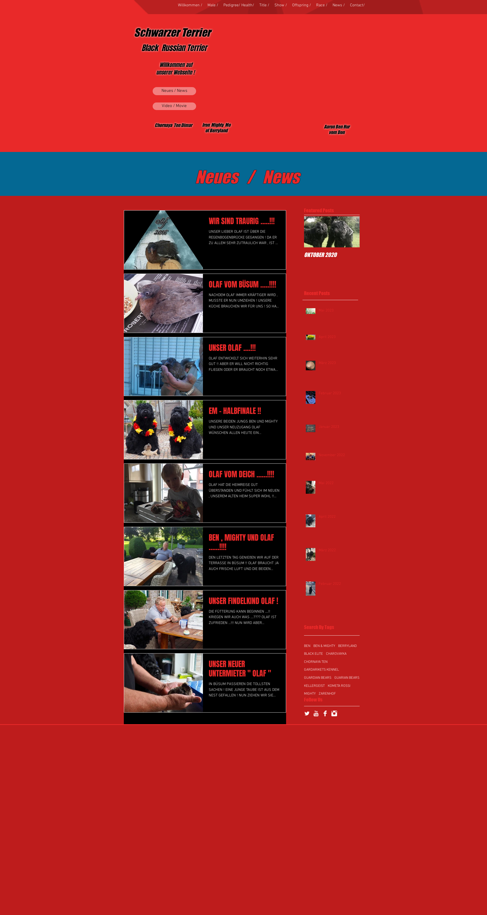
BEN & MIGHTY (324, 646)
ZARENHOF (327, 694)
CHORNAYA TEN (316, 662)
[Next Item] (351, 232)
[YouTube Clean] (316, 713)
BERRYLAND (347, 646)
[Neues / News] (174, 91)
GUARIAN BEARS (346, 678)
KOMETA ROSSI (339, 686)
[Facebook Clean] (325, 713)
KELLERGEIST (314, 686)
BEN (307, 646)
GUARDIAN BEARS (317, 678)
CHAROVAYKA (336, 654)
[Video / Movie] (174, 106)
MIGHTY (310, 694)
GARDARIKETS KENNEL (321, 670)
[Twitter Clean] (307, 713)
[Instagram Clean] (334, 713)
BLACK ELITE (313, 654)
